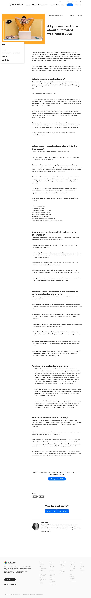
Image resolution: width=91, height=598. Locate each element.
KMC (81, 564)
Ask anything (74, 1)
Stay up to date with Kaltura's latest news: (11, 53)
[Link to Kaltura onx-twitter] (5, 60)
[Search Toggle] (80, 2)
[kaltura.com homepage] (16, 4)
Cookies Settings (39, 594)
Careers (71, 574)
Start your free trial (57, 479)
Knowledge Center (52, 578)
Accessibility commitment (72, 579)
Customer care (73, 582)
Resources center (52, 567)
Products (29, 4)
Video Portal (62, 568)
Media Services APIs (43, 580)
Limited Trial (63, 562)
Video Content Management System (43, 576)
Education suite (43, 568)
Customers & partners (43, 4)
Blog (51, 564)
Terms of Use (32, 594)
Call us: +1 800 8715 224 (10, 584)
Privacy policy (26, 594)
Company (63, 4)
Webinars (42, 564)
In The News (72, 568)
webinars (35, 496)
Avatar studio (61, 1)
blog (21, 4)
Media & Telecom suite (43, 571)
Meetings (82, 572)
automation (41, 496)
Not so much (63, 511)
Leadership (72, 576)
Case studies (52, 572)
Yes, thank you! (51, 511)
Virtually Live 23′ (53, 585)
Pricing (57, 4)
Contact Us (10, 579)
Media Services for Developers (63, 565)
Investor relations (71, 571)
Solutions (34, 4)
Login (68, 1)
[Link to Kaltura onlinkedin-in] (3, 60)
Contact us (78, 4)
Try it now (70, 4)
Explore (41, 562)
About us (71, 564)
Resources (52, 4)
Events (41, 566)
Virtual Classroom (82, 569)
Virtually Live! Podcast (52, 582)
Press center (72, 566)
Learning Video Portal (53, 575)
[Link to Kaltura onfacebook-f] (8, 60)
